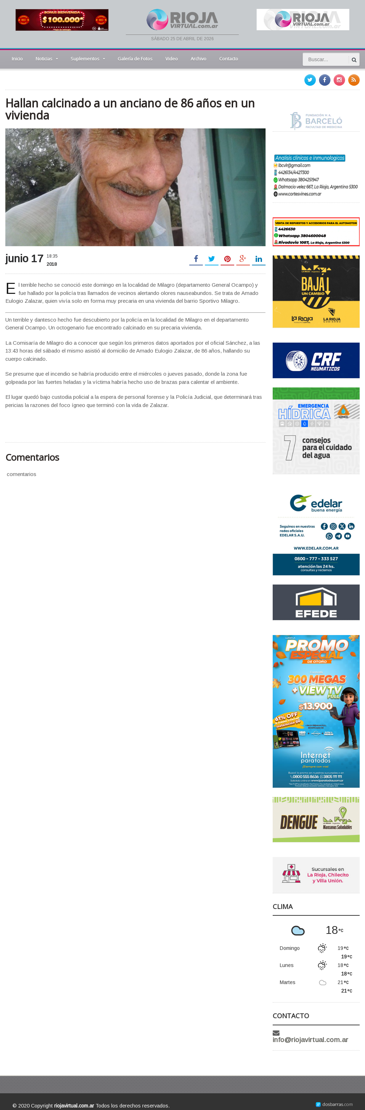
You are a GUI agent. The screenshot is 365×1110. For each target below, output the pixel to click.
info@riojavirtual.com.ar (322, 1033)
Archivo (198, 59)
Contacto (228, 59)
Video (171, 59)
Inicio (17, 59)
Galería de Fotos (135, 59)
